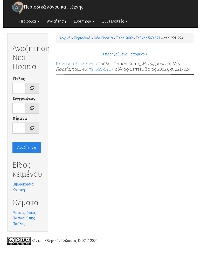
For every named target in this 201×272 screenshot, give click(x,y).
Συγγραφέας (23, 98)
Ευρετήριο (84, 21)
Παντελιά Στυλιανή (74, 63)
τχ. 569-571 (100, 69)
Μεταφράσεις (24, 212)
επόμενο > (139, 54)
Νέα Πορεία (103, 37)
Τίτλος (18, 78)
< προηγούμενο (114, 54)
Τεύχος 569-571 (148, 37)
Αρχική (65, 37)
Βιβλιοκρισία (23, 184)
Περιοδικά (29, 21)
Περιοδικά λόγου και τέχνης (54, 7)
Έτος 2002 (124, 37)
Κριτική (18, 189)
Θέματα (19, 118)
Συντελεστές (114, 21)
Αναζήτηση (56, 21)
